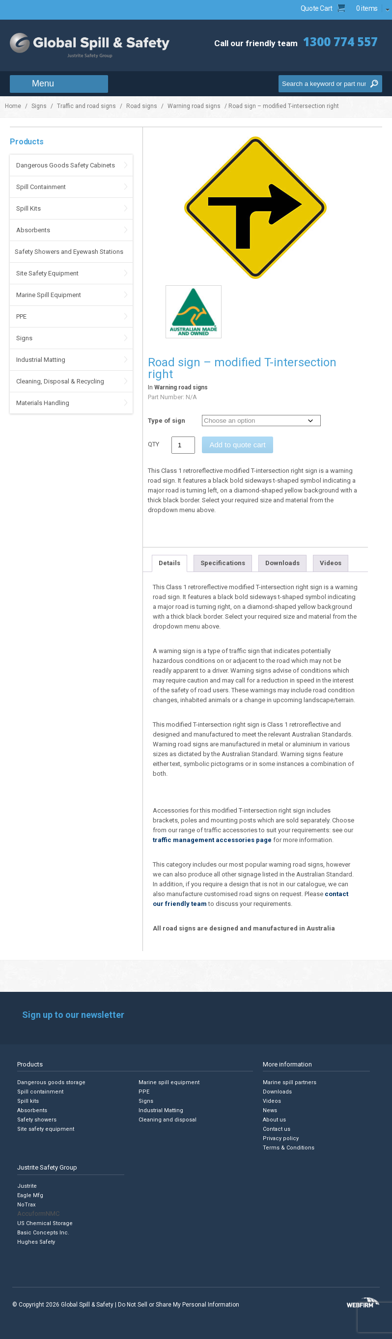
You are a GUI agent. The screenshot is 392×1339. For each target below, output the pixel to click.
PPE (21, 316)
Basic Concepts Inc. (43, 1233)
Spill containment (40, 1092)
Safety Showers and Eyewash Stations (69, 251)
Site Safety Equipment (47, 273)
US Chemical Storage (45, 1223)
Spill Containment (41, 187)
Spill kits (28, 1101)
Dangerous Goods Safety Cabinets (65, 165)
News (270, 1110)
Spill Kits (28, 208)
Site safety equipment (45, 1129)
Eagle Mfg (30, 1195)
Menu (43, 83)
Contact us (276, 1129)
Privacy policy (281, 1138)
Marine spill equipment (169, 1082)
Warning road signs (194, 106)
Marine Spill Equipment (48, 295)
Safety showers (36, 1120)
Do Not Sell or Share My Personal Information (178, 1304)
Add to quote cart (237, 444)
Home (13, 106)
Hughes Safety (36, 1242)
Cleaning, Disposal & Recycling (60, 381)
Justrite (27, 1186)
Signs (39, 106)
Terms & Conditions (288, 1148)
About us (274, 1120)
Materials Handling (42, 403)
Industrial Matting (40, 359)
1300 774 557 (340, 41)
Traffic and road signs (86, 106)
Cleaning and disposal (167, 1120)
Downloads (282, 563)
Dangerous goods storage (51, 1082)
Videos (330, 563)
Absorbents (33, 230)
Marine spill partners (289, 1082)
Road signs (141, 106)
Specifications (222, 563)
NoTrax (26, 1205)
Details (169, 563)
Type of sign (166, 420)
